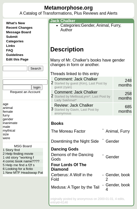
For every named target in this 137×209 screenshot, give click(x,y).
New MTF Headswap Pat (24, 172)
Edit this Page (17, 59)
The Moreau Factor (68, 131)
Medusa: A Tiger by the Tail (75, 187)
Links (10, 46)
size (6, 134)
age (5, 104)
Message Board (18, 32)
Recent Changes (19, 27)
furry (6, 115)
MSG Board (23, 146)
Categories (15, 41)
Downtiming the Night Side (75, 141)
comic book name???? (22, 161)
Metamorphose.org (68, 8)
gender (8, 119)
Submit (11, 37)
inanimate (10, 123)
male (6, 127)
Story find (13, 150)
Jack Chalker (62, 21)
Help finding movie (19, 154)
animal (8, 108)
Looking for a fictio (19, 169)
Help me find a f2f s (20, 165)
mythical (9, 130)
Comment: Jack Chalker (76, 79)
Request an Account (25, 92)
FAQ (9, 50)
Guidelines (14, 55)
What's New (15, 23)
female (8, 111)
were (6, 138)
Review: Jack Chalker (73, 105)
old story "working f (20, 157)
